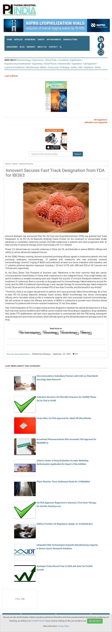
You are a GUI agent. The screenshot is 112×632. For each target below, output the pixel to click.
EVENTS (41, 39)
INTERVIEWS (30, 39)
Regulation (88, 67)
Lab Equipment (89, 64)
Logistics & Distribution (14, 67)
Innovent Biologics (70, 333)
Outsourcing (53, 67)
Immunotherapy (50, 333)
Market (43, 67)
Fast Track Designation (30, 333)
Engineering (37, 64)
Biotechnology (24, 60)
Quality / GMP (77, 67)
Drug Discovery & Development (17, 64)
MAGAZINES (12, 47)
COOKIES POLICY (38, 621)
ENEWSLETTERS (70, 39)
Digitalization (76, 60)
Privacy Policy (63, 626)
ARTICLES (18, 39)
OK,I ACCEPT (95, 621)
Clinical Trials (50, 60)
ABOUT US (42, 47)
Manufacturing (32, 67)
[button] (62, 47)
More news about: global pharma (18, 354)
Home (8, 164)
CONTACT (53, 47)
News (15, 164)
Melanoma (86, 333)
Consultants (63, 60)
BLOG (22, 47)
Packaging (64, 67)
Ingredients (77, 64)
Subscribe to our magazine (96, 122)
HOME (9, 39)
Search (78, 154)
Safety (97, 67)
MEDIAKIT (31, 47)
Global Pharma (50, 64)
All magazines (100, 120)
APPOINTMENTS (54, 39)
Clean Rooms (38, 60)
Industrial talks (64, 64)
